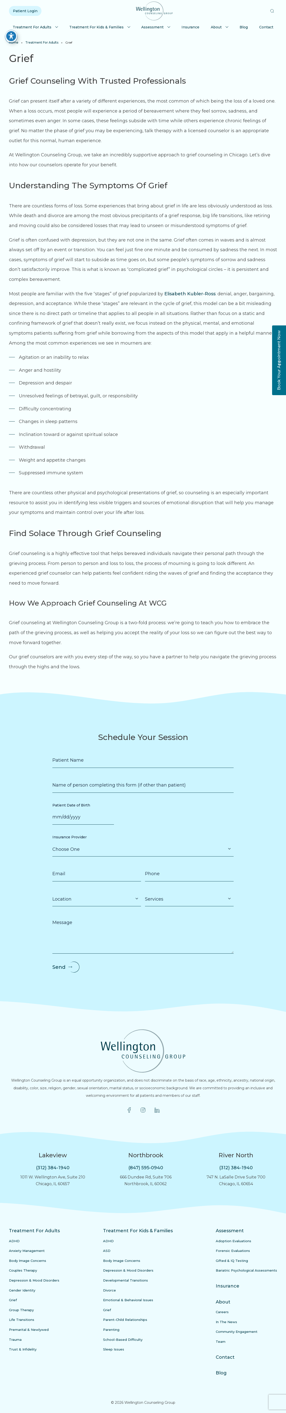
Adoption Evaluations (233, 1241)
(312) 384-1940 (53, 1167)
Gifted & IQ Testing (232, 1261)
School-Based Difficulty (123, 1340)
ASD (106, 1251)
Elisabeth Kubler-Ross (189, 294)
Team (220, 1342)
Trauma (15, 1340)
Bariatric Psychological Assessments (246, 1270)
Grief (13, 1300)
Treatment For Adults (32, 27)
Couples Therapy (23, 1270)
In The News (226, 1322)
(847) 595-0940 (145, 1167)
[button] (272, 11)
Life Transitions (21, 1320)
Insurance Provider (69, 837)
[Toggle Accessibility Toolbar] (11, 36)
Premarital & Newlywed (29, 1330)
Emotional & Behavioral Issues (128, 1300)
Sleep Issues (113, 1349)
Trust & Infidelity (22, 1349)
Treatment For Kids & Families (96, 27)
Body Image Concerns (27, 1261)
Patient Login (25, 11)
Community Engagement (236, 1332)
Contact (266, 27)
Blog (244, 27)
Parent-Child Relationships (125, 1320)
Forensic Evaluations (233, 1251)
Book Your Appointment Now (279, 360)
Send (59, 967)
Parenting (111, 1330)
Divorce (109, 1290)
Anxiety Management (27, 1251)
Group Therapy (21, 1310)
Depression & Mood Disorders (34, 1280)
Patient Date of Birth (71, 805)
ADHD (14, 1241)
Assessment (152, 27)
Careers (222, 1312)
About (216, 27)
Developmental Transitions (125, 1280)
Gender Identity (22, 1290)
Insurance (190, 27)
